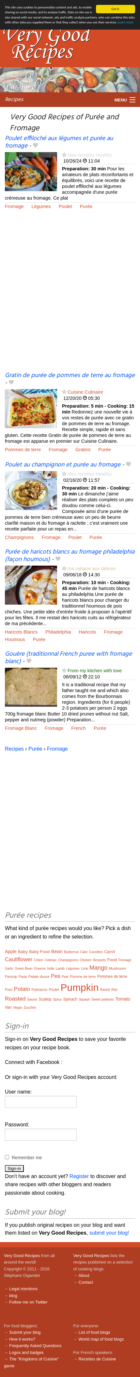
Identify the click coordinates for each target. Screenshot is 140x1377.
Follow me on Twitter (28, 1302)
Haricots (87, 632)
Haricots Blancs (21, 632)
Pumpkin (79, 987)
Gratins (82, 449)
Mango (98, 967)
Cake (83, 952)
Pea (55, 976)
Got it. (115, 9)
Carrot (109, 952)
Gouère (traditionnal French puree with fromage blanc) (68, 657)
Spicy (57, 999)
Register (79, 1176)
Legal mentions (23, 1288)
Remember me (27, 1157)
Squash (84, 999)
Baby (23, 951)
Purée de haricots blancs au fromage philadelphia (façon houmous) (69, 555)
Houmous (15, 639)
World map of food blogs (101, 1339)
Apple (11, 951)
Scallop (45, 999)
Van (8, 1007)
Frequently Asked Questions (35, 1345)
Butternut (71, 952)
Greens (40, 968)
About (83, 1275)
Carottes (96, 952)
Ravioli (105, 989)
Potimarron (39, 989)
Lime (84, 968)
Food (112, 959)
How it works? (22, 1339)
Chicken (85, 960)
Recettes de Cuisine (97, 1359)
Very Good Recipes (22, 1255)
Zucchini (30, 1007)
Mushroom (117, 968)
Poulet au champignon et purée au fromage (62, 465)
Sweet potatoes (102, 999)
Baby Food (39, 951)
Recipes (14, 99)
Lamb (60, 968)
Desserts (99, 960)
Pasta (23, 976)
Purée (86, 206)
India (50, 968)
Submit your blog (24, 1332)
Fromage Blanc (21, 728)
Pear (65, 976)
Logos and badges (26, 1352)
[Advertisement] (70, 295)
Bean (57, 951)
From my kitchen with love (95, 670)
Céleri (38, 960)
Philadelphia (58, 632)
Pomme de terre (83, 976)
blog (13, 1295)
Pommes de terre (23, 449)
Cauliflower (18, 959)
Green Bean (24, 968)
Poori (8, 989)
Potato (22, 989)
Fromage (14, 206)
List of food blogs (94, 1332)
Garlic (9, 968)
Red (114, 989)
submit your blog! (109, 1233)
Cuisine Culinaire (85, 392)
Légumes (41, 206)
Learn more (125, 22)
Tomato (122, 999)
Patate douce (39, 976)
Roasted (15, 999)
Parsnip (11, 976)
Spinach (70, 999)
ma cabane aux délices (92, 568)
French (78, 728)
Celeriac (51, 960)
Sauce (32, 999)
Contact (86, 1282)
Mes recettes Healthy (90, 155)
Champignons (19, 537)
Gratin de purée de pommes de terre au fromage (70, 375)
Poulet (65, 206)
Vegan (17, 1007)
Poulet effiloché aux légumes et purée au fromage (59, 142)
